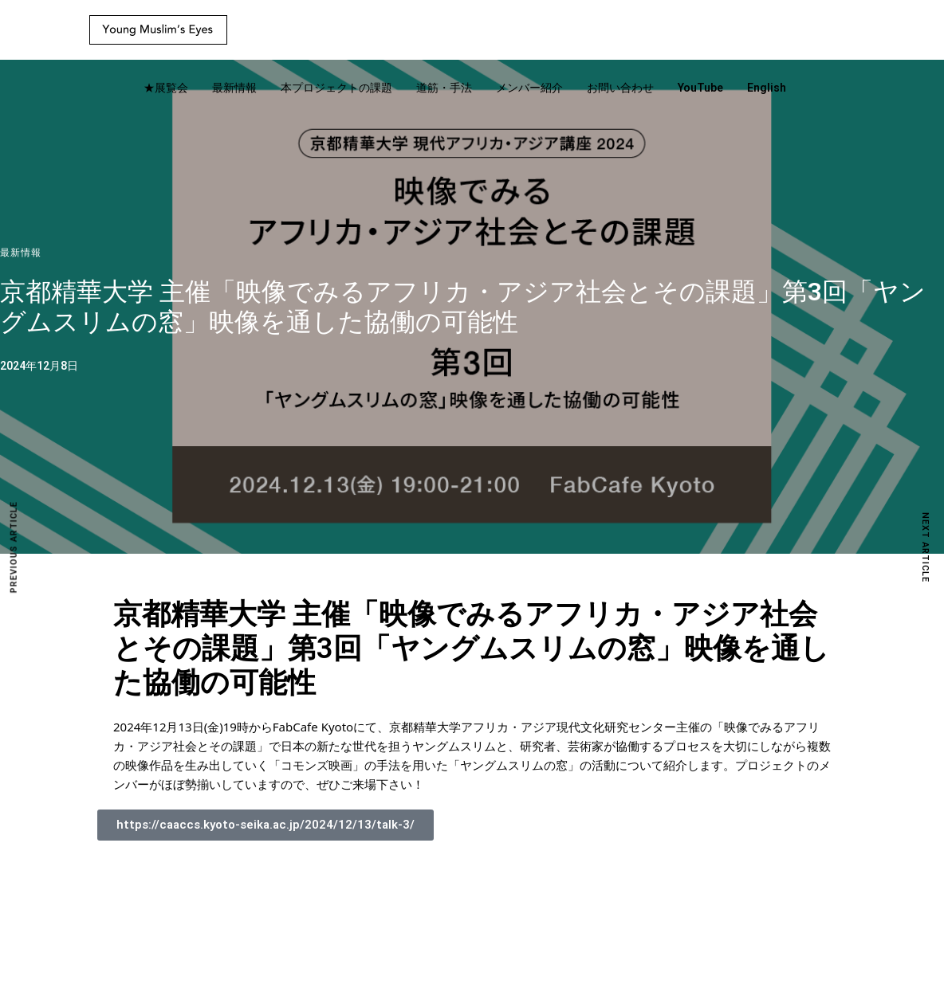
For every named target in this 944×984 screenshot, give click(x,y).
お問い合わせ (620, 88)
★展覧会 (166, 88)
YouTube (700, 88)
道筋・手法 (444, 88)
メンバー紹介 (529, 88)
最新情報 (234, 88)
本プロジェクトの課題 (336, 88)
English (766, 88)
